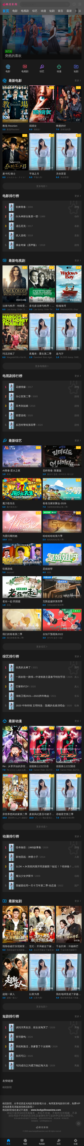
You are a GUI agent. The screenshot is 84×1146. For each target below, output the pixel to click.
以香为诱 (34, 994)
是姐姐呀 (48, 568)
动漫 (43, 10)
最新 (69, 10)
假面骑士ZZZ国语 (66, 766)
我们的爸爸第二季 (12, 634)
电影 (15, 10)
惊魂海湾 (61, 305)
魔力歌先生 (8, 503)
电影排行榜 (10, 196)
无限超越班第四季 (53, 601)
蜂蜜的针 (61, 125)
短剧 (52, 10)
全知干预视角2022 (53, 634)
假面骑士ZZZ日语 (39, 766)
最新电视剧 (13, 260)
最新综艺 (12, 440)
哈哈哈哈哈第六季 (53, 536)
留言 (60, 10)
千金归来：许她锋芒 (67, 946)
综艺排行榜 (10, 656)
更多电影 (42, 186)
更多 (78, 80)
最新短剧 (12, 901)
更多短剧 (42, 1006)
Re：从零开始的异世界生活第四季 (21, 766)
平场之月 (34, 173)
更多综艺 (42, 646)
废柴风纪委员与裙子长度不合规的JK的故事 (53, 814)
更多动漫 (42, 826)
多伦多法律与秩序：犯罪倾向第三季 (49, 305)
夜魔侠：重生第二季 (40, 353)
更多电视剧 (42, 366)
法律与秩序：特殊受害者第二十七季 (22, 305)
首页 (5, 11)
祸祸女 (33, 125)
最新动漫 (12, 721)
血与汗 (60, 353)
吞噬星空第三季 (64, 814)
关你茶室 (61, 173)
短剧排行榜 (10, 1016)
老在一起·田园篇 (11, 601)
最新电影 (12, 80)
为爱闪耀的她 (9, 536)
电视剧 (25, 10)
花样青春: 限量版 (52, 470)
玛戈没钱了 (8, 353)
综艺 (34, 10)
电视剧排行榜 (12, 376)
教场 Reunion (9, 125)
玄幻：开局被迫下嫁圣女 (42, 946)
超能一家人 (8, 994)
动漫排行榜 (10, 836)
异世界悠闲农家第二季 (14, 814)
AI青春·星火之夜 (11, 470)
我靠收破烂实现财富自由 (16, 946)
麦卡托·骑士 (9, 173)
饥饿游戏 (7, 568)
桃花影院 (7, 1087)
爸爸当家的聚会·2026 (54, 503)
